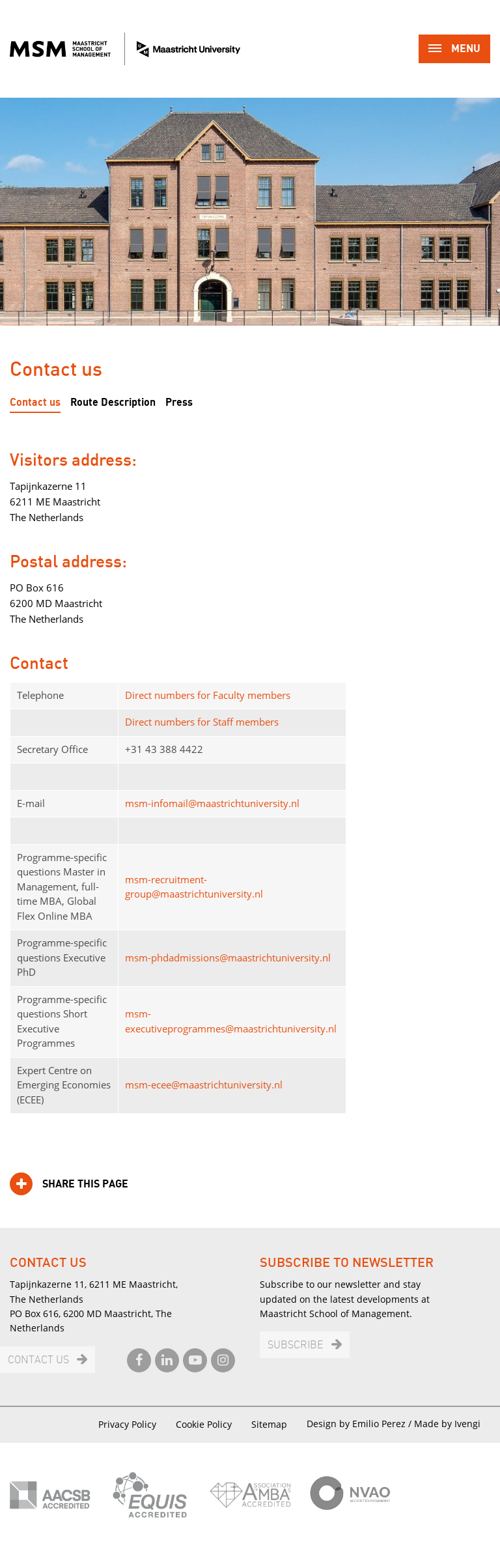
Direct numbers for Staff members (202, 721)
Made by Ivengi (447, 1423)
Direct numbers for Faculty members (207, 695)
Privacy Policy (127, 1424)
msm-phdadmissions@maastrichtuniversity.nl (228, 957)
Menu (454, 50)
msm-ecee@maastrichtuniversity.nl (204, 1084)
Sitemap (269, 1424)
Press (179, 402)
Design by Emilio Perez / (360, 1423)
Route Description (113, 402)
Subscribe (296, 1345)
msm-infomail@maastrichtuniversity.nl (212, 803)
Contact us (35, 402)
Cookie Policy (204, 1424)
